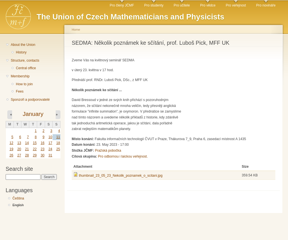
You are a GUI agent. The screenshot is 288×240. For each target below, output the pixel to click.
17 (50, 143)
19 (12, 149)
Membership (20, 76)
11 (58, 137)
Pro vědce (207, 5)
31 (50, 155)
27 (19, 155)
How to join (24, 84)
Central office (26, 68)
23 (42, 149)
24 (50, 149)
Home (76, 29)
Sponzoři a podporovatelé (30, 100)
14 (27, 143)
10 (50, 137)
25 (58, 149)
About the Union (23, 45)
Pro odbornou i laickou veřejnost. (123, 156)
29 (35, 155)
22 (35, 149)
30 (42, 155)
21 (27, 149)
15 (35, 143)
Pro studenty (153, 5)
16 (42, 143)
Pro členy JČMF (122, 5)
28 (27, 155)
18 (58, 143)
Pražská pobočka (108, 150)
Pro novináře (266, 5)
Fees (19, 91)
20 (19, 149)
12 (12, 143)
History (21, 52)
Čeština (18, 198)
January (33, 114)
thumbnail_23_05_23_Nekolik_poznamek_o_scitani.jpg (120, 176)
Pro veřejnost (236, 5)
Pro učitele (182, 5)
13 (19, 143)
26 (12, 155)
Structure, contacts (25, 60)
